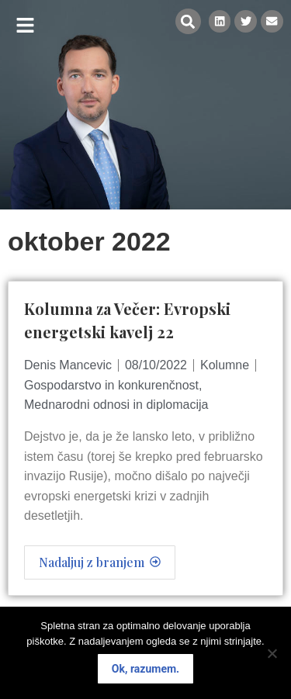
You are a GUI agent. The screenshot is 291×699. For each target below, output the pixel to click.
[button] (25, 25)
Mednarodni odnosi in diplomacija (116, 404)
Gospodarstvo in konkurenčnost (111, 385)
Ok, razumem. (145, 669)
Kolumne (224, 365)
